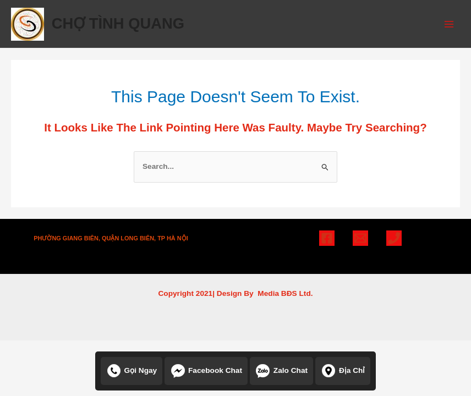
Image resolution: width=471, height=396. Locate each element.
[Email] (360, 238)
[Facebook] (327, 238)
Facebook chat (206, 370)
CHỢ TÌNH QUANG (118, 23)
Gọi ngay (131, 370)
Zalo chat (281, 370)
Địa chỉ (343, 370)
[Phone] (394, 238)
